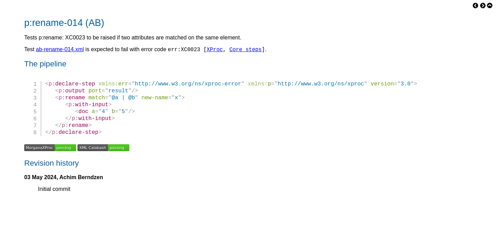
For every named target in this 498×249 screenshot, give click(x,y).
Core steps (245, 50)
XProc (215, 50)
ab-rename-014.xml (60, 50)
